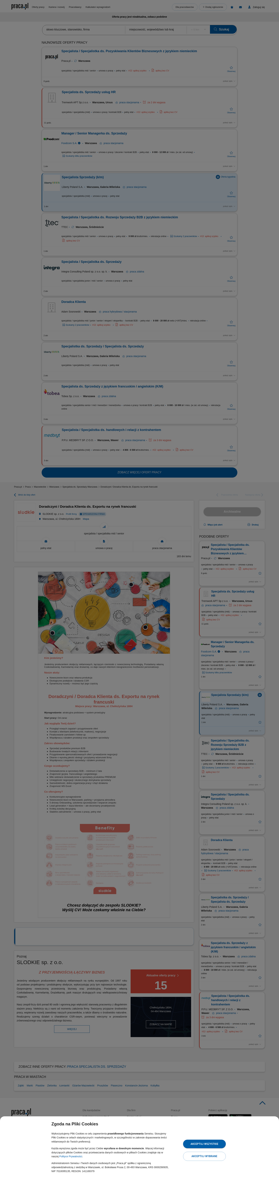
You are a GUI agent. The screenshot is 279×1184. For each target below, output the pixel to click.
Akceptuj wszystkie (204, 1144)
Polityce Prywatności (70, 1156)
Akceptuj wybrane (204, 1156)
